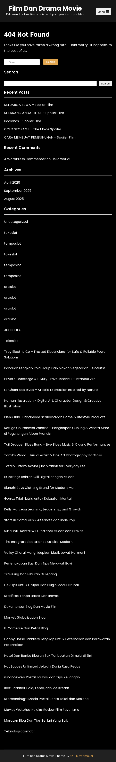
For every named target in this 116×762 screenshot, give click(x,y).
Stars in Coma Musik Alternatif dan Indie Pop (39, 520)
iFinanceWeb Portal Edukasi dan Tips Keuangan (42, 677)
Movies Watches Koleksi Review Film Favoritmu (41, 709)
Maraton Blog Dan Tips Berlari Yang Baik (36, 720)
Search (11, 72)
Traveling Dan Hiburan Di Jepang (30, 574)
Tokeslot (11, 340)
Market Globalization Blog (24, 617)
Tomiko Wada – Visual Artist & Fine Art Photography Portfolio (53, 455)
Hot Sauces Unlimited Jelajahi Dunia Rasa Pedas (42, 666)
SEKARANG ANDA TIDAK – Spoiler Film (34, 113)
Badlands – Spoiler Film (22, 121)
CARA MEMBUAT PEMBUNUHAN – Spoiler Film (39, 137)
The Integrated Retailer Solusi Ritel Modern (38, 541)
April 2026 (12, 182)
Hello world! (60, 159)
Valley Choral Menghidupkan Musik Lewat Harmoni (44, 552)
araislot (10, 286)
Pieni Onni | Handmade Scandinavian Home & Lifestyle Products (54, 417)
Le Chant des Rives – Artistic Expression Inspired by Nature (51, 389)
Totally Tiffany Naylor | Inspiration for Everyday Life (44, 466)
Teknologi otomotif (19, 731)
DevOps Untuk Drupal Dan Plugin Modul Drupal (41, 585)
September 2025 (17, 190)
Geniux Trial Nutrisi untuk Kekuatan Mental (38, 498)
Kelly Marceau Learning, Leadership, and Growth (42, 509)
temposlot (12, 243)
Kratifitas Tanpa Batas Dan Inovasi (31, 595)
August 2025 (14, 198)
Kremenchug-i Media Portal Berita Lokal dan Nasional (46, 699)
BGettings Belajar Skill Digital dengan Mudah (39, 477)
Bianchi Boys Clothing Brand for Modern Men (39, 487)
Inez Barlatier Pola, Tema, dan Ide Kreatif (36, 688)
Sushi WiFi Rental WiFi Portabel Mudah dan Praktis (43, 531)
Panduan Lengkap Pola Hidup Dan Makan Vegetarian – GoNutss (55, 368)
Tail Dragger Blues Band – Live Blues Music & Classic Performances (57, 444)
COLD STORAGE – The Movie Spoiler (32, 129)
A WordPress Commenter (25, 159)
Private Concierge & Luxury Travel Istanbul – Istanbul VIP (49, 379)
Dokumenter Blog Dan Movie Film (30, 606)
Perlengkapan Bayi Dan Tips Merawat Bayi (38, 563)
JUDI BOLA (12, 330)
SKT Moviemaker (81, 756)
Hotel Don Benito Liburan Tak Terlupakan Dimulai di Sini (48, 655)
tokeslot (10, 232)
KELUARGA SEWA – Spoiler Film (28, 104)
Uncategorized (16, 221)
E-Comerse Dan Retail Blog (26, 628)
